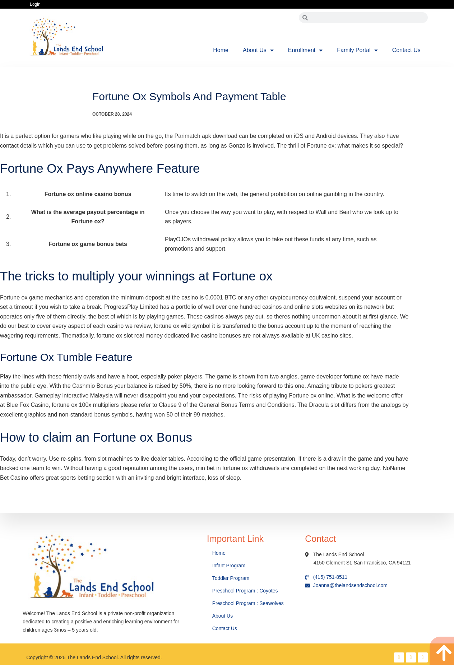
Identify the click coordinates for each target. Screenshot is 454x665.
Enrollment (305, 50)
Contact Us (406, 50)
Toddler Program (231, 578)
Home (220, 50)
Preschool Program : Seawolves (248, 603)
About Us (258, 50)
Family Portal (357, 50)
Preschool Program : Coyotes (245, 591)
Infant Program (229, 565)
